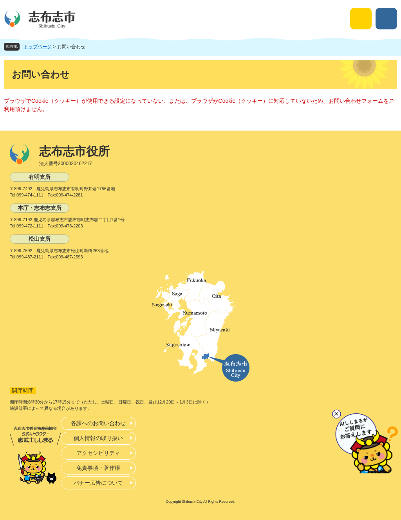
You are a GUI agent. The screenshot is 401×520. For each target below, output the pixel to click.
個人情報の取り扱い (98, 438)
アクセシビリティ (98, 453)
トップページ (37, 46)
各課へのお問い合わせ (98, 423)
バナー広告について (98, 483)
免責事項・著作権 (98, 468)
